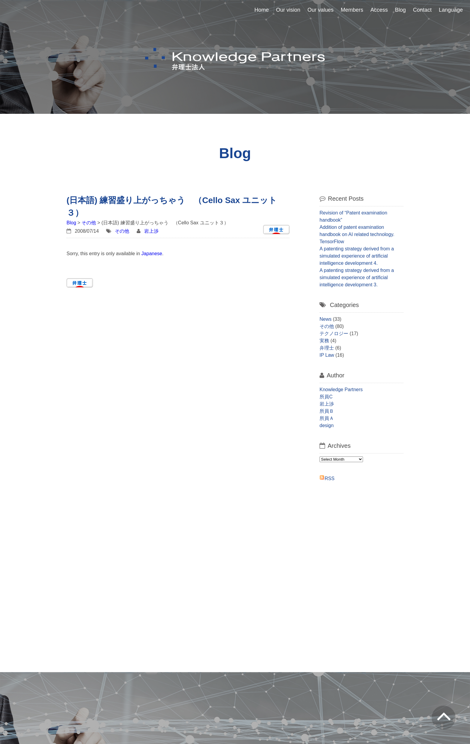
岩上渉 (151, 231)
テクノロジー (334, 333)
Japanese (151, 253)
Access (379, 10)
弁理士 (327, 347)
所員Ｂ (327, 411)
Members (352, 10)
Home (261, 10)
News (326, 319)
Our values (321, 10)
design (327, 425)
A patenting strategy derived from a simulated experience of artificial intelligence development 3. (357, 277)
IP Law (327, 355)
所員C (326, 396)
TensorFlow (332, 241)
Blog (400, 10)
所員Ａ (327, 418)
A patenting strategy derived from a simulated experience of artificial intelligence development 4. (357, 256)
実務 (324, 340)
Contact (422, 10)
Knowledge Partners (341, 389)
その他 (89, 222)
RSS (330, 478)
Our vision (288, 10)
